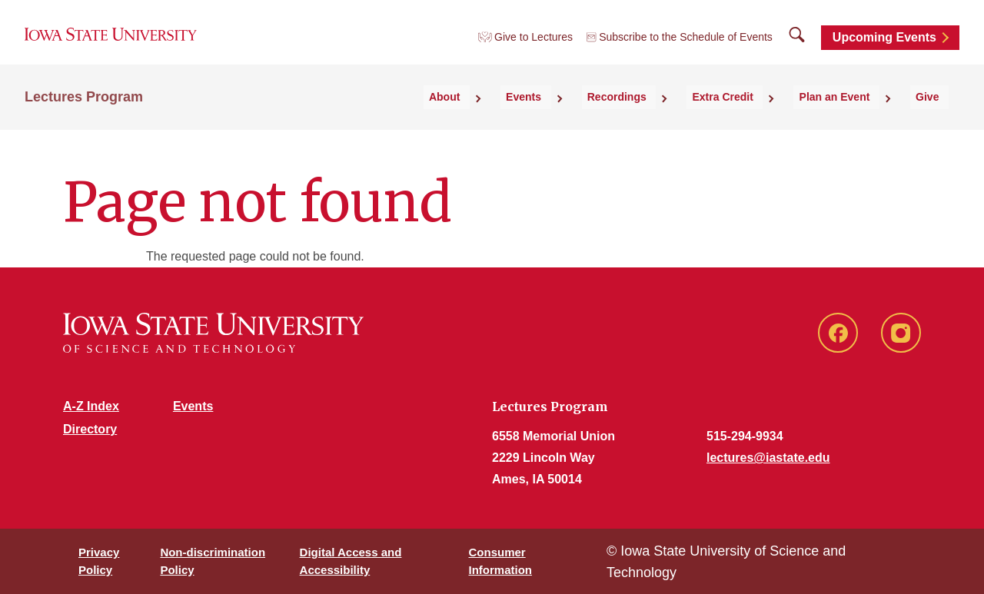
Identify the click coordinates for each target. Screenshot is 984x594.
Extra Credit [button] (762, 116)
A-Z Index (91, 406)
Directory (90, 429)
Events (193, 406)
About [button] (529, 116)
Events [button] (594, 116)
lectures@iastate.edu (768, 457)
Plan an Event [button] (859, 116)
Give (937, 116)
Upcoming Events (884, 48)
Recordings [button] (671, 116)
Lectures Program (84, 116)
